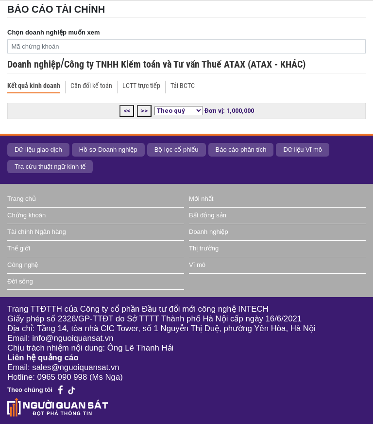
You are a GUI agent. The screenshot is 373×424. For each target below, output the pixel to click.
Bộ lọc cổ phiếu (176, 149)
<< (126, 110)
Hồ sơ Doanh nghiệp (108, 149)
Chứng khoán (26, 215)
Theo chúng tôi (29, 389)
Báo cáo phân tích (241, 149)
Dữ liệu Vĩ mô (302, 149)
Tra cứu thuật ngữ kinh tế (50, 166)
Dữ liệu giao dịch (38, 149)
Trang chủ (21, 198)
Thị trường (204, 248)
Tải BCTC (182, 85)
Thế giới (18, 248)
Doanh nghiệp (34, 64)
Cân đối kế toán (91, 85)
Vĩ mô (197, 264)
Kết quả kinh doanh (33, 85)
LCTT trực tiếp (141, 85)
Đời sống (20, 281)
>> (144, 110)
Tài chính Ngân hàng (36, 231)
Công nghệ (22, 264)
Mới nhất (201, 198)
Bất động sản (207, 215)
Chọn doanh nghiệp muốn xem (53, 32)
